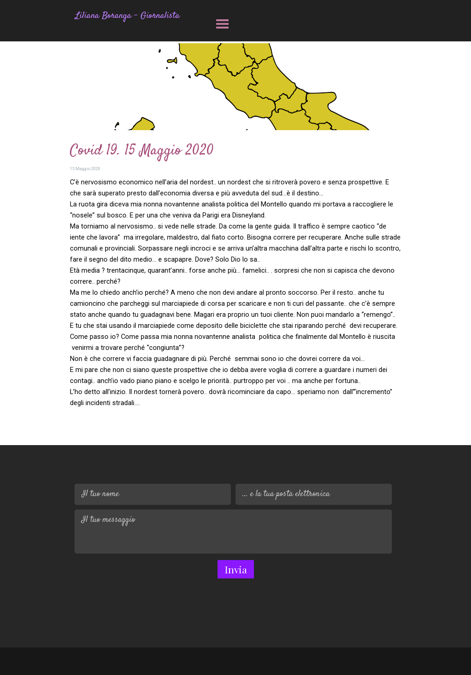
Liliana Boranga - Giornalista (127, 16)
